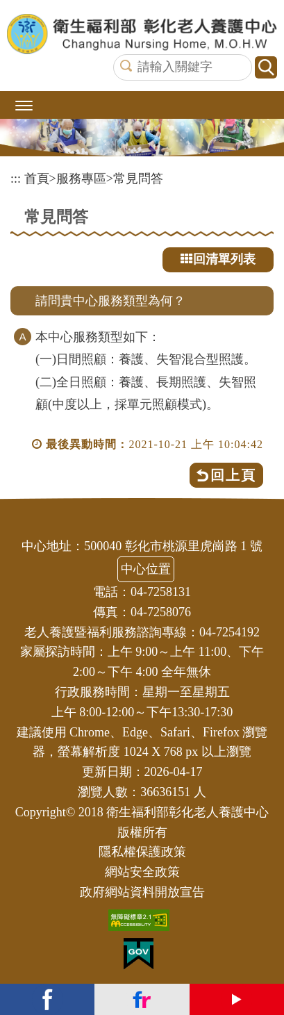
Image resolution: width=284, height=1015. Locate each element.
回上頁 (233, 475)
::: (15, 178)
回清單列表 (218, 259)
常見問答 (138, 178)
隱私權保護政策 (142, 852)
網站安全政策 (142, 872)
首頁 (36, 178)
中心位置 (146, 569)
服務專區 (81, 178)
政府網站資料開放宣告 (142, 892)
